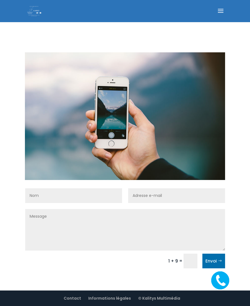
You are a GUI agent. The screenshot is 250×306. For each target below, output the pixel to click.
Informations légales (109, 298)
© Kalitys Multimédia (159, 298)
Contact (72, 298)
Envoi (211, 261)
